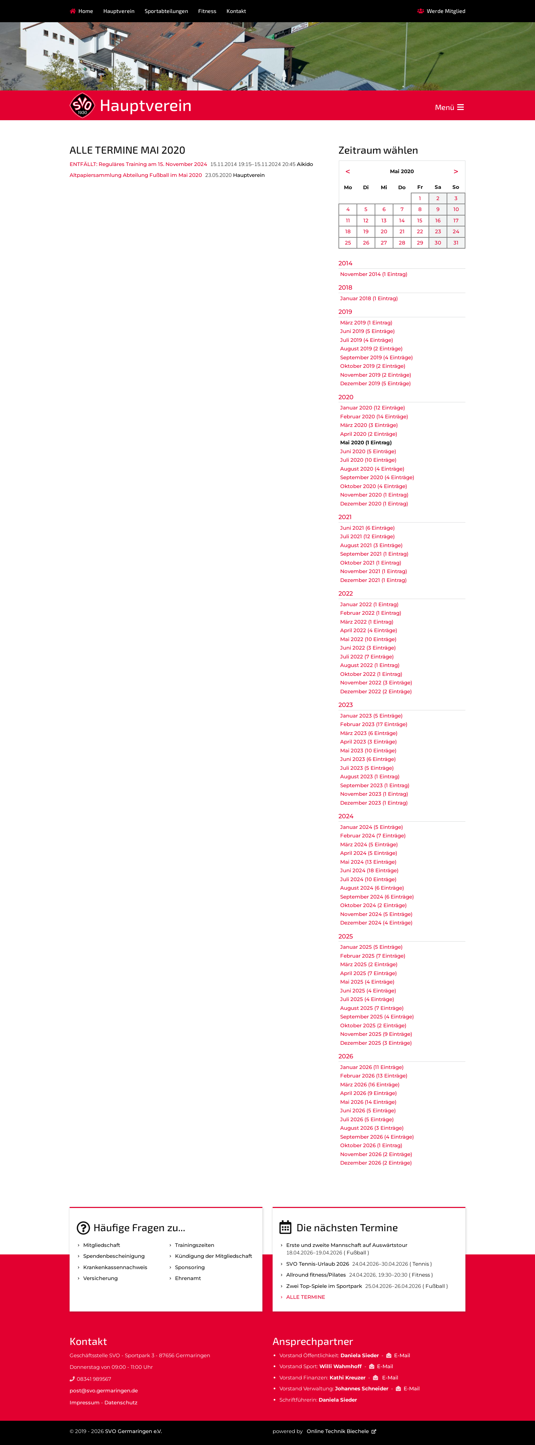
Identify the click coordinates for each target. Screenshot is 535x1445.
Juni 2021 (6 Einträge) (367, 528)
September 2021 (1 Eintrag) (374, 554)
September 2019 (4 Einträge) (376, 357)
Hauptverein (118, 11)
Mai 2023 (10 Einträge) (368, 750)
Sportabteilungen (166, 11)
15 (419, 220)
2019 (345, 312)
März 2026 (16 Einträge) (370, 1084)
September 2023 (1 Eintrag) (374, 785)
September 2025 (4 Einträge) (377, 1016)
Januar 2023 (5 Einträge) (371, 715)
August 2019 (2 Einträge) (371, 348)
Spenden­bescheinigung (114, 1256)
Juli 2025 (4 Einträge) (367, 999)
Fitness (207, 11)
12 (365, 220)
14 (402, 220)
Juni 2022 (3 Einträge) (368, 647)
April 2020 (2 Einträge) (368, 434)
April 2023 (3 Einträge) (368, 741)
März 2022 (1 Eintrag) (366, 622)
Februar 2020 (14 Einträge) (374, 416)
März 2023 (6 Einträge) (368, 733)
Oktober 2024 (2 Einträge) (373, 905)
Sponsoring (190, 1267)
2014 (345, 263)
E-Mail (402, 1355)
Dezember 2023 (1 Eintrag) (374, 803)
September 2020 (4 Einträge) (377, 477)
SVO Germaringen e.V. (133, 1431)
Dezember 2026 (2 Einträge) (376, 1162)
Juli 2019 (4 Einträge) (366, 340)
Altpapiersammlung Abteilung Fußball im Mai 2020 (136, 175)
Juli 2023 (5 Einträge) (367, 768)
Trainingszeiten (194, 1245)
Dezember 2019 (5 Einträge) (375, 383)
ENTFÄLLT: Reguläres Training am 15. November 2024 (138, 164)
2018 (345, 287)
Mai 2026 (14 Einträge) (368, 1102)
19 (365, 231)
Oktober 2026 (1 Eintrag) (371, 1145)
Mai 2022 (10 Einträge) (368, 639)
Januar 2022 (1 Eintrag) (369, 604)
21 (402, 231)
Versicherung (100, 1278)
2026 (345, 1056)
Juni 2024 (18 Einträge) (369, 870)
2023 (345, 705)
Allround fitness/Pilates (316, 1275)
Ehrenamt (188, 1278)
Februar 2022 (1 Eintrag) (370, 613)
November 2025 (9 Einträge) (376, 1034)
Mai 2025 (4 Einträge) (367, 981)
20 (384, 231)
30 (438, 242)
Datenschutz (121, 1402)
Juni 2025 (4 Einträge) (368, 990)
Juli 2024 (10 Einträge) (368, 879)
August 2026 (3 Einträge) (372, 1128)
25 (348, 242)
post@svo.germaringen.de (104, 1390)
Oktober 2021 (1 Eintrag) (370, 562)
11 (348, 220)
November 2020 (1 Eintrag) (374, 494)
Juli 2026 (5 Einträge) (367, 1119)
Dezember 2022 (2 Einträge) (376, 691)
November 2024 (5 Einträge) (376, 914)
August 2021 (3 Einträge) (371, 545)
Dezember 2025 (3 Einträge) (376, 1043)
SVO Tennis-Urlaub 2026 (317, 1264)
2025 (345, 936)
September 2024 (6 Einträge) (377, 896)
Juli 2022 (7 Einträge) (367, 656)
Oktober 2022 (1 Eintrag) (371, 674)
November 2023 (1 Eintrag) (374, 794)
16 (437, 220)
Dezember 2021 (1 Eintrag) (373, 580)
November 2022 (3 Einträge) (376, 682)
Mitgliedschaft (101, 1245)
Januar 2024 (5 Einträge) (371, 827)
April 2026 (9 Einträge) (368, 1093)
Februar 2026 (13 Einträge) (373, 1075)
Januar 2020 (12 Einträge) (372, 407)
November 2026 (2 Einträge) (376, 1154)
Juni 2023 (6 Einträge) (368, 759)
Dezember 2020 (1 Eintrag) (374, 503)
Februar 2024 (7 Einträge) (373, 835)
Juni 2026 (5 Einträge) (368, 1110)
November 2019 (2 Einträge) (375, 375)
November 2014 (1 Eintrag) (373, 274)
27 (384, 242)
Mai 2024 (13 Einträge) (368, 862)
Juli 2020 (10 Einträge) (368, 460)
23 (438, 231)
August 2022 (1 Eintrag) (370, 665)
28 (402, 242)
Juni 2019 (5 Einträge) (367, 331)
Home (85, 11)
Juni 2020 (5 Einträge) (368, 451)
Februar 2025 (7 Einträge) (372, 956)
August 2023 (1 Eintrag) (370, 776)
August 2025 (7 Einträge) (372, 1008)
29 (420, 242)
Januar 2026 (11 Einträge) (372, 1067)
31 (456, 242)
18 (348, 231)
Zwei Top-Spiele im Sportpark (324, 1286)
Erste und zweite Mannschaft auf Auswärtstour (346, 1245)
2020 (345, 397)
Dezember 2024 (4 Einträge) (376, 922)
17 (456, 220)
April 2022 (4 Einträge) (368, 630)
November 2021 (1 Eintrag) (373, 571)
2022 (345, 593)
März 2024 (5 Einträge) (369, 844)
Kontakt (236, 11)
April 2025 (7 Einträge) (368, 973)
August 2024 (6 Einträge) (372, 888)
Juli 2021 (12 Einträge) (367, 536)
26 (366, 242)
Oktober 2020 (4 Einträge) (373, 486)
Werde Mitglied (446, 11)
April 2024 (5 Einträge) (368, 853)
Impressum (85, 1402)
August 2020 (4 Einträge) (372, 469)
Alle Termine (305, 1297)
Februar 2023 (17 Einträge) (373, 724)
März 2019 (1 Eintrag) (366, 322)
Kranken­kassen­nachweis (115, 1267)
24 (456, 231)
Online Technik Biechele (338, 1431)
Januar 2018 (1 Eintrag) (369, 298)
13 (384, 220)
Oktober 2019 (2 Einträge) (372, 366)
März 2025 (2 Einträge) (368, 964)
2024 (345, 816)
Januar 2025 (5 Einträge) (371, 947)
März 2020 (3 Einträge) (369, 425)
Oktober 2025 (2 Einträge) (373, 1025)
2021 (345, 517)
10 (456, 209)
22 (420, 231)
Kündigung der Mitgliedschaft (213, 1256)
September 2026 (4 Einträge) (377, 1137)
